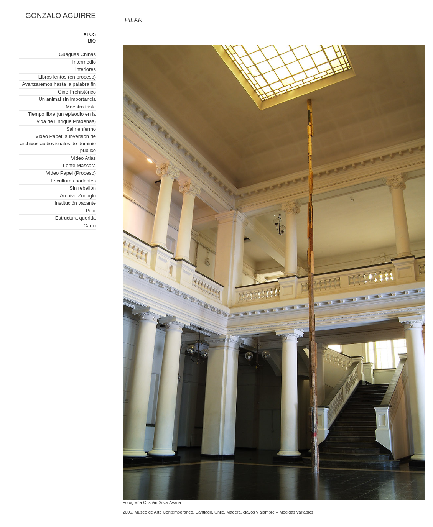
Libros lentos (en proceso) (67, 77)
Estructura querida (75, 218)
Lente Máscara (79, 165)
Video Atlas (83, 158)
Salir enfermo (81, 129)
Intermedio (84, 62)
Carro (89, 225)
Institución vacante (75, 203)
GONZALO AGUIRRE (60, 15)
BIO (92, 41)
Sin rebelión (82, 188)
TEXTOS (86, 34)
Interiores (85, 69)
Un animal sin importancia (67, 99)
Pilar (91, 210)
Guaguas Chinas (77, 54)
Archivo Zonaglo (78, 196)
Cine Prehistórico (77, 92)
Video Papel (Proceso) (71, 173)
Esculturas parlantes (73, 181)
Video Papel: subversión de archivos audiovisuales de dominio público (58, 143)
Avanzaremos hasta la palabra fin (59, 84)
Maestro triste (81, 107)
